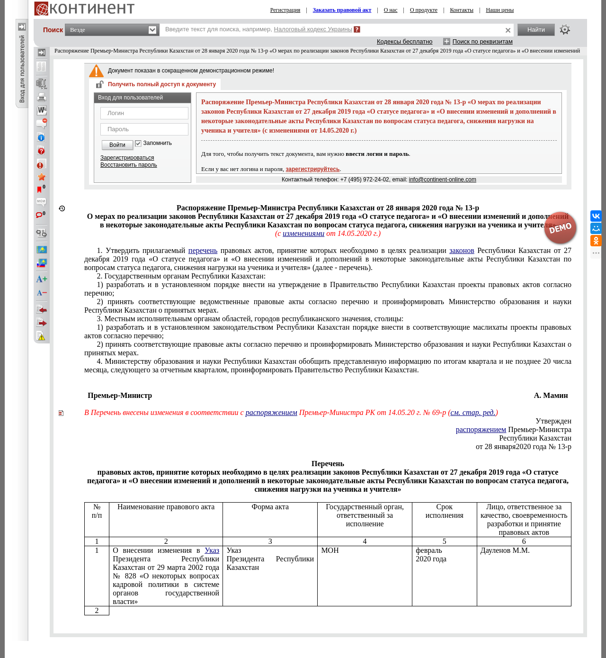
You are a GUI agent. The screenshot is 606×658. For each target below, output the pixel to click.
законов (461, 250)
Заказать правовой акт (342, 10)
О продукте (423, 10)
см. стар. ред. (472, 412)
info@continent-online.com (442, 179)
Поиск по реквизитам (483, 41)
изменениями (303, 233)
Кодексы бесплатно (405, 41)
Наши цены (500, 10)
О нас (391, 10)
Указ (212, 550)
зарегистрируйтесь (313, 169)
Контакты (461, 10)
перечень (202, 250)
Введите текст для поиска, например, (258, 29)
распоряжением (271, 412)
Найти (536, 29)
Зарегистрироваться (127, 157)
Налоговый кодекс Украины (313, 29)
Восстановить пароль (128, 165)
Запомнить (157, 143)
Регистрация (285, 10)
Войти (117, 145)
